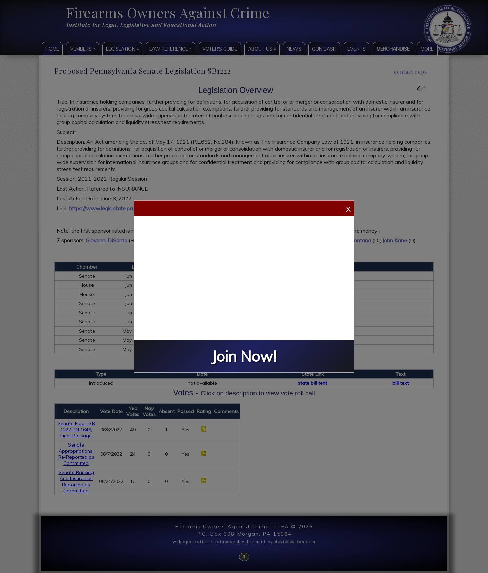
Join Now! (244, 356)
